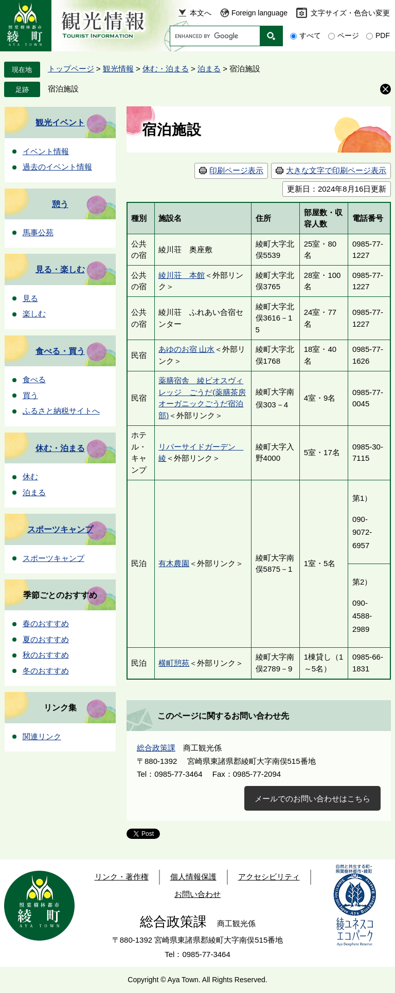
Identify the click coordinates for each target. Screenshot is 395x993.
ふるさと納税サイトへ (61, 410)
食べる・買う (60, 351)
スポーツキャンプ (60, 529)
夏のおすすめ (46, 639)
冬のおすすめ (46, 670)
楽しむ (34, 313)
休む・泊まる (165, 68)
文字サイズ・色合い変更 (350, 13)
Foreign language (259, 13)
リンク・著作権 (122, 876)
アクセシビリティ (269, 876)
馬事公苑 (38, 232)
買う (30, 395)
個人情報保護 (193, 876)
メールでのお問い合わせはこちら (312, 798)
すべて (310, 35)
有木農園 (173, 563)
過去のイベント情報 (57, 166)
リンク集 (60, 707)
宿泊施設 (63, 88)
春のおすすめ (46, 623)
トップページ (71, 68)
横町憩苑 (173, 663)
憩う (60, 204)
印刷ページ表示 (236, 170)
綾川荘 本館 (181, 275)
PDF (382, 35)
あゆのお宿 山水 (186, 349)
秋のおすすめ (46, 654)
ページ (348, 35)
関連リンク (42, 736)
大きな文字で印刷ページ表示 (336, 170)
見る (30, 298)
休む (30, 476)
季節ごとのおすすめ (60, 595)
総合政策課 (156, 747)
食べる (34, 379)
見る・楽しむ (60, 269)
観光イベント (60, 122)
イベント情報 (46, 151)
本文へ (200, 13)
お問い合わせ (197, 894)
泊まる (209, 68)
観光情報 (118, 68)
